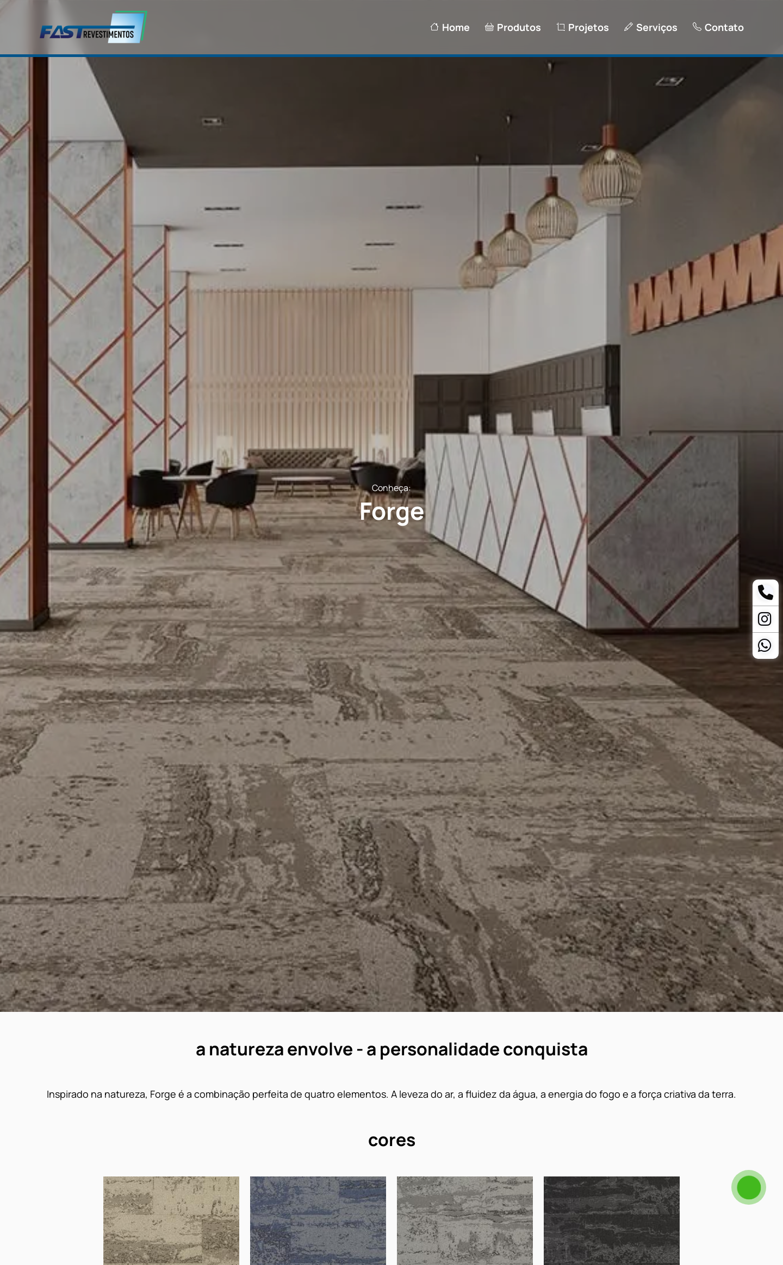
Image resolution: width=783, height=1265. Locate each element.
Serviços (651, 27)
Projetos (582, 27)
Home (450, 27)
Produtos (513, 27)
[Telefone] (765, 595)
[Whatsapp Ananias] (765, 648)
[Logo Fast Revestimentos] (93, 42)
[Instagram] (765, 621)
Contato (718, 27)
